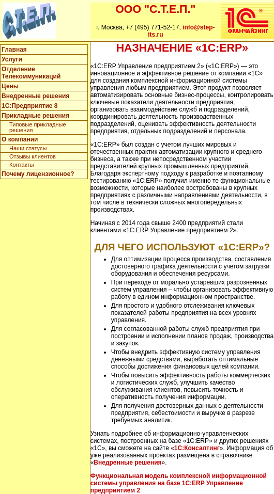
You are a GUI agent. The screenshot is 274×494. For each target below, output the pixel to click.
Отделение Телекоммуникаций (31, 73)
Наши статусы (28, 148)
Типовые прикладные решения (37, 127)
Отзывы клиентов (32, 156)
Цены (10, 86)
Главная (14, 49)
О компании (20, 139)
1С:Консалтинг (197, 448)
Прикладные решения (35, 115)
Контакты (21, 165)
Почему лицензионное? (38, 174)
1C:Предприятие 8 (29, 105)
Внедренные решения (35, 96)
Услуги (12, 59)
